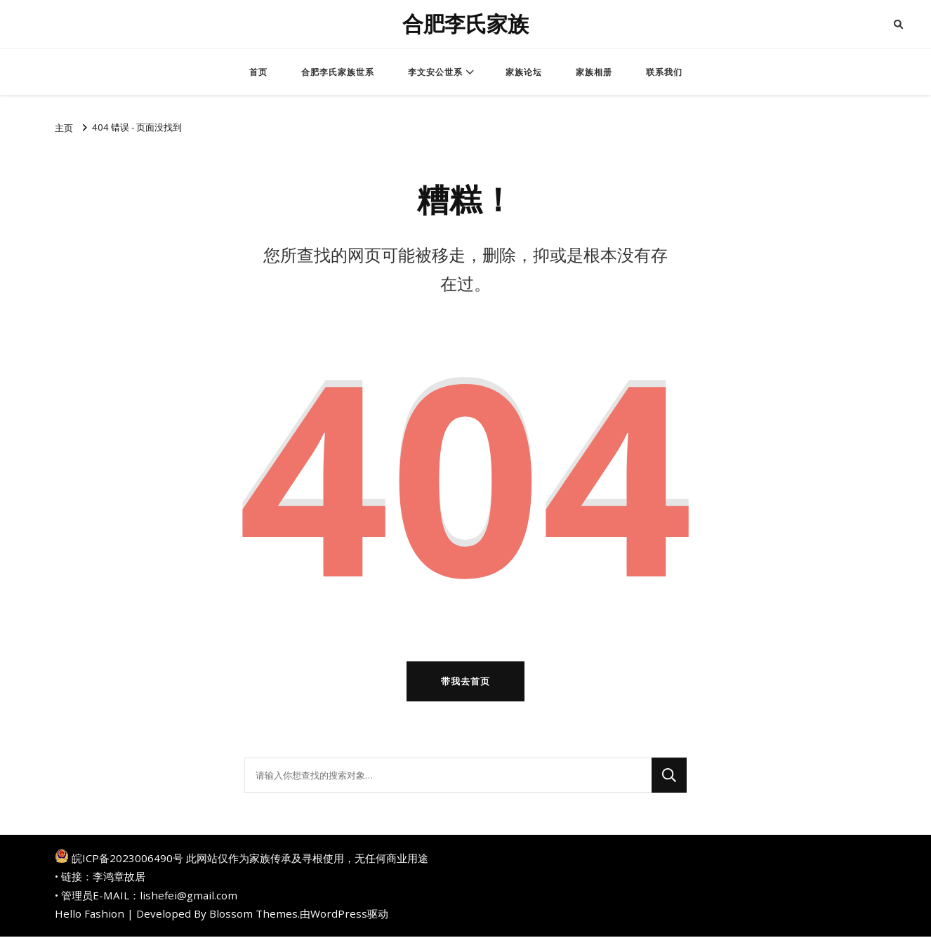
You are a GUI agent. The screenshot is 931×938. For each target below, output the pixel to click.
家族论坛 (524, 72)
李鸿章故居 (119, 878)
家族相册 (594, 72)
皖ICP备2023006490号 (127, 859)
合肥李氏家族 (465, 24)
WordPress (338, 915)
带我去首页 (465, 681)
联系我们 (664, 72)
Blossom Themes (253, 915)
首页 (258, 72)
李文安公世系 (435, 72)
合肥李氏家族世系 (337, 72)
